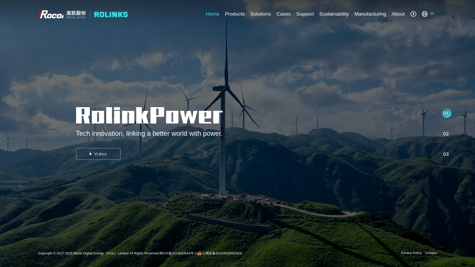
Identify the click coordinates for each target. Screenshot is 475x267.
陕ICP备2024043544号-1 (178, 253)
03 (446, 154)
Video (98, 154)
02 (446, 133)
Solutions (260, 14)
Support (305, 14)
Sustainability (334, 14)
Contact (431, 253)
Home (212, 14)
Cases (283, 14)
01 (445, 113)
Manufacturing (370, 14)
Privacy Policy (411, 253)
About (398, 14)
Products (235, 14)
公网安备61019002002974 (222, 253)
